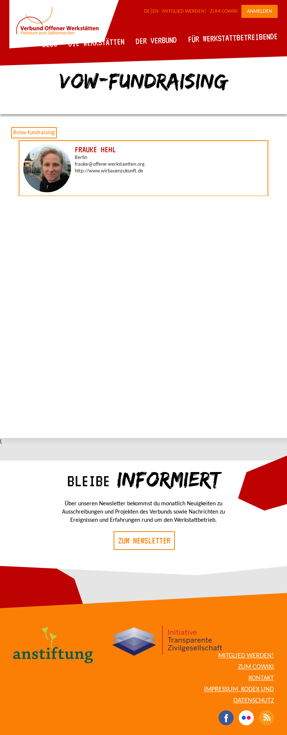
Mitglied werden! (184, 11)
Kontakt (261, 678)
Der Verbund (156, 40)
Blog (50, 44)
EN (155, 11)
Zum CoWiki (224, 11)
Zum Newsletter (144, 540)
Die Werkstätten (96, 42)
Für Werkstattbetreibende (233, 37)
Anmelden (259, 11)
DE (147, 11)
